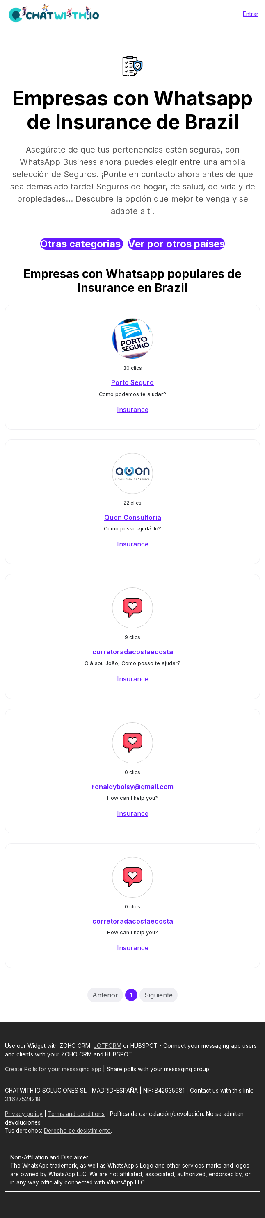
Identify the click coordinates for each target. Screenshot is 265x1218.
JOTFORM (107, 1046)
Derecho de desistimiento (77, 1130)
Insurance (132, 409)
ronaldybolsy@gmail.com (133, 787)
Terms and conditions (76, 1114)
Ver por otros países (176, 244)
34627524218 (23, 1099)
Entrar (250, 13)
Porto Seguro (132, 382)
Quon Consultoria (132, 517)
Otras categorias (81, 244)
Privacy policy (24, 1114)
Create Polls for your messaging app (53, 1069)
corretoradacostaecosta (132, 652)
